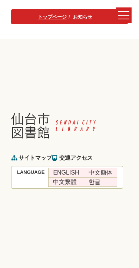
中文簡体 (100, 172)
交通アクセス (76, 157)
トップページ (52, 17)
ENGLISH (66, 172)
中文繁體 (65, 182)
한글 (94, 182)
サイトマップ (35, 157)
